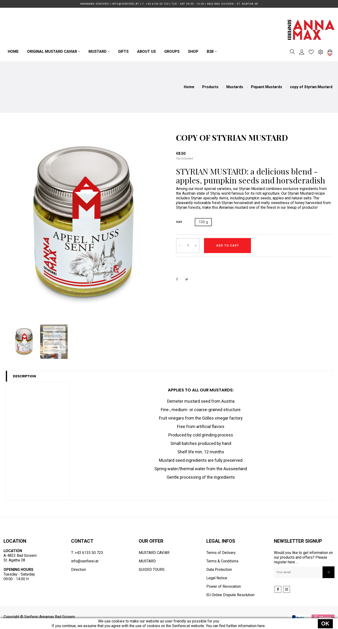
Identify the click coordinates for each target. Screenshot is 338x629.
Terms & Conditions (222, 561)
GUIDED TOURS (152, 569)
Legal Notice (216, 578)
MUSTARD (147, 561)
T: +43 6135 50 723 (87, 552)
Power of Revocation (223, 586)
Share (179, 279)
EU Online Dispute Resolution (230, 595)
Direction (78, 569)
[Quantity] (188, 246)
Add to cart (227, 245)
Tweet (188, 279)
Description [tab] (24, 376)
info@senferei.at (84, 561)
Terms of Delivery (221, 552)
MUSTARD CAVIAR (154, 552)
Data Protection (219, 569)
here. (261, 626)
